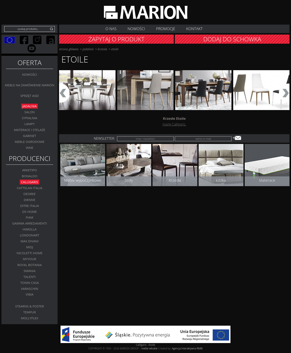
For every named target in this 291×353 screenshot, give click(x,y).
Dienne (29, 200)
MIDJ (29, 247)
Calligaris (29, 182)
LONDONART (29, 235)
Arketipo (29, 170)
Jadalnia (30, 106)
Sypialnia (29, 118)
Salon (29, 112)
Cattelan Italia (29, 188)
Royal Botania (29, 265)
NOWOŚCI (136, 28)
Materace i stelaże (29, 130)
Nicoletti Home (29, 253)
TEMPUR (29, 312)
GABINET (29, 136)
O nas (110, 28)
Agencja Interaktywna (184, 348)
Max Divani (30, 241)
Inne (29, 147)
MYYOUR (29, 259)
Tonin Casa (29, 282)
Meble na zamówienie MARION (29, 85)
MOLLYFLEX (29, 318)
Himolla (30, 229)
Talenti (29, 277)
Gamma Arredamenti (29, 223)
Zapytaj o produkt (116, 39)
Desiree (29, 194)
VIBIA (30, 294)
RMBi (200, 348)
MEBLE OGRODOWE (29, 142)
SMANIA (29, 271)
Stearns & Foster (29, 306)
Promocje (165, 28)
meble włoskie (149, 348)
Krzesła (102, 49)
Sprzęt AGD (29, 95)
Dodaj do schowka (232, 39)
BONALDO (29, 176)
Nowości (29, 74)
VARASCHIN (29, 288)
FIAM (29, 217)
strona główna (68, 49)
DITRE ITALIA (29, 206)
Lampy (29, 124)
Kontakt (194, 28)
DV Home (29, 211)
